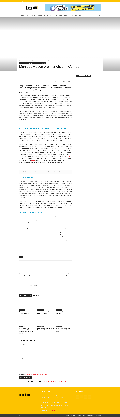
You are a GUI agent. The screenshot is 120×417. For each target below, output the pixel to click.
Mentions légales (98, 415)
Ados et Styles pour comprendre (36, 60)
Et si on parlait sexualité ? (65, 275)
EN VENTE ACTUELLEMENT (83, 76)
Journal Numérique (86, 1)
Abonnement (64, 1)
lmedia (22, 70)
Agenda (99, 1)
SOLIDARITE (66, 15)
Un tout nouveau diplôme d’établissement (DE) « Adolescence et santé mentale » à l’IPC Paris (27, 330)
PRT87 (25, 257)
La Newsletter (78, 1)
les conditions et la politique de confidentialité (36, 374)
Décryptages (43, 63)
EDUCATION (40, 15)
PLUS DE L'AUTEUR (37, 296)
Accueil (20, 60)
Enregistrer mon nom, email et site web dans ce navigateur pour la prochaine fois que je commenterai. (44, 371)
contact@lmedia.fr (53, 410)
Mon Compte (58, 1)
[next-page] (22, 334)
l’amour (33, 160)
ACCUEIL (22, 15)
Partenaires (94, 1)
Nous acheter (71, 1)
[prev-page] (20, 334)
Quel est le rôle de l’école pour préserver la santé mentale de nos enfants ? (63, 330)
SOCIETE (28, 15)
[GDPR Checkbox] (19, 374)
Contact (84, 415)
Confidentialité (90, 415)
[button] (99, 15)
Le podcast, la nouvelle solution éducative (29, 275)
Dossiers (26, 60)
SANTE (51, 15)
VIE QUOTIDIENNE (58, 15)
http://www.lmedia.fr (34, 285)
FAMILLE (33, 15)
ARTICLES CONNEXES (25, 296)
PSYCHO (46, 15)
